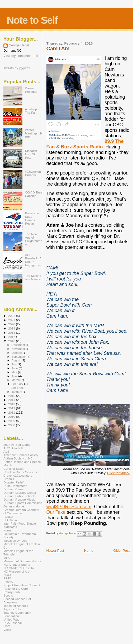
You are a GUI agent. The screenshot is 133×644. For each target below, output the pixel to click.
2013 (12, 404)
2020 (12, 324)
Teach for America (15, 605)
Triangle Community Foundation (17, 614)
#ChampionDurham (33, 173)
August (17, 360)
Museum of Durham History (22, 561)
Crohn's (8, 479)
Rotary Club (11, 592)
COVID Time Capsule (33, 194)
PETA (7, 578)
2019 (12, 328)
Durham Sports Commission (22, 503)
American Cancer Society (20, 455)
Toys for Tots (12, 609)
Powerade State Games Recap (32, 218)
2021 (12, 320)
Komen (8, 530)
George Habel (19, 45)
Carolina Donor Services (20, 472)
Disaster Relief (13, 482)
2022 (12, 315)
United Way (11, 619)
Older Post (121, 551)
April (15, 376)
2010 (12, 416)
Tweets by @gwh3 (16, 68)
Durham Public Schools (19, 496)
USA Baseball (12, 622)
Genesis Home (13, 506)
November (19, 348)
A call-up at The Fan (32, 110)
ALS (6, 451)
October (17, 352)
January (17, 391)
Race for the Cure (15, 588)
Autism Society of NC (18, 458)
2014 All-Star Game (16, 444)
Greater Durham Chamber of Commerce (21, 511)
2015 (12, 396)
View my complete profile (21, 56)
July (15, 364)
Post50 (8, 581)
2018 (12, 332)
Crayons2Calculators (17, 475)
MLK (6, 557)
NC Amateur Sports (16, 564)
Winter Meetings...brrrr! (33, 133)
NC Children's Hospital (19, 568)
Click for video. (118, 473)
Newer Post (55, 551)
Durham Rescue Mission (20, 499)
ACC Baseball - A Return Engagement (33, 260)
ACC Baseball (13, 448)
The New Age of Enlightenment (33, 239)
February (18, 383)
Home (88, 551)
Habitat (8, 516)
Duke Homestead (15, 485)
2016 (12, 341)
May (15, 372)
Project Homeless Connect (21, 585)
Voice (7, 629)
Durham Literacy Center (19, 492)
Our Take (56, 512)
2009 (12, 421)
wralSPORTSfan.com (69, 506)
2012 (12, 408)
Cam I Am (17, 387)
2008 (12, 425)
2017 (12, 336)
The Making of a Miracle (33, 277)
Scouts (8, 595)
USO (6, 626)
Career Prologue (31, 89)
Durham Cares (13, 489)
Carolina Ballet (13, 468)
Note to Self (32, 20)
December (19, 344)
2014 (12, 399)
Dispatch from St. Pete (31, 154)
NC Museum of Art (16, 571)
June (15, 368)
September (19, 356)
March (16, 379)
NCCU (7, 575)
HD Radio (10, 520)
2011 (12, 412)
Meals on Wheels (15, 540)
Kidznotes (10, 527)
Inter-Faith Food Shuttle (19, 523)
